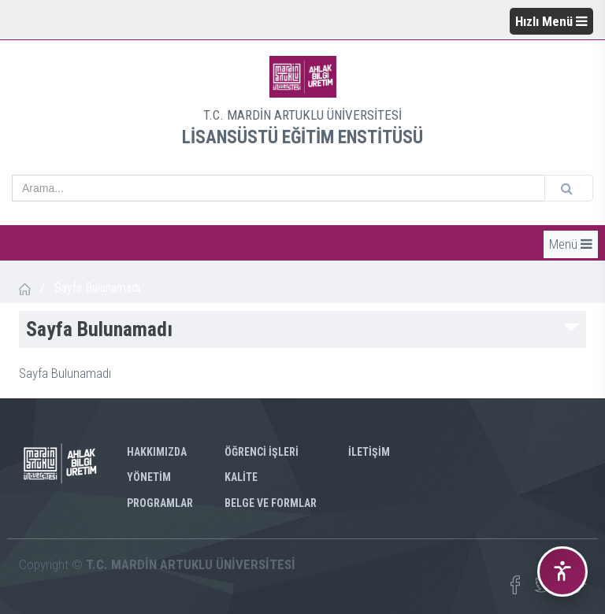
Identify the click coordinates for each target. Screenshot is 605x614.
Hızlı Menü (551, 21)
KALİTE (241, 477)
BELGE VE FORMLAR (271, 503)
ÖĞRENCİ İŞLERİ (262, 452)
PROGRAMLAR (160, 503)
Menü (570, 244)
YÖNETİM (149, 477)
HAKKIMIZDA (157, 452)
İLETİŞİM (369, 452)
